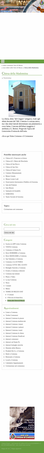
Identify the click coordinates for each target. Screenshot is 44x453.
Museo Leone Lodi (12, 179)
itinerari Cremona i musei (14, 324)
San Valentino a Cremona (14, 259)
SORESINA (10, 194)
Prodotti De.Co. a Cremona (15, 351)
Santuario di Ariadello (13, 191)
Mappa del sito (5, 448)
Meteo (8, 289)
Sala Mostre (10, 188)
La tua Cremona (11, 280)
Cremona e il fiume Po (13, 250)
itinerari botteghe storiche (14, 345)
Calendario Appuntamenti (14, 363)
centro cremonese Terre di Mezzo (13, 65)
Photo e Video (10, 277)
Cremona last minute (13, 274)
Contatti (8, 286)
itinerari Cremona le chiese (15, 333)
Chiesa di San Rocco (13, 164)
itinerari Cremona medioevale (16, 321)
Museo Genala (10, 176)
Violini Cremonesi (12, 315)
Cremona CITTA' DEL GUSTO (16, 265)
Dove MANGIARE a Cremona (16, 256)
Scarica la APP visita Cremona (16, 244)
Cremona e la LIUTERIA (14, 262)
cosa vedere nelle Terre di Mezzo (12, 68)
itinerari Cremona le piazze (15, 318)
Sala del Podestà (11, 185)
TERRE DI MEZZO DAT (14, 292)
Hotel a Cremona (11, 354)
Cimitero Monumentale (13, 173)
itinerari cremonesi (12, 339)
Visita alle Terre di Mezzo (16, 300)
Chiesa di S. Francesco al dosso (16, 158)
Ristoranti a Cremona (13, 357)
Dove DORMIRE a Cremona (15, 253)
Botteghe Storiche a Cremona (15, 268)
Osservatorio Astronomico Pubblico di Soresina (22, 182)
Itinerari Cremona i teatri (14, 330)
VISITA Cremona (11, 247)
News (7, 283)
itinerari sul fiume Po (13, 342)
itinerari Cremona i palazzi (15, 327)
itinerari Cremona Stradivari (15, 336)
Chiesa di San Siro (12, 167)
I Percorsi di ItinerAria (15, 298)
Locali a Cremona (12, 360)
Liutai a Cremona (11, 312)
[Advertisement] (22, 36)
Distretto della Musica (13, 348)
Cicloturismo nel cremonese (13, 209)
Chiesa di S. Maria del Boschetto (17, 161)
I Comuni (10, 295)
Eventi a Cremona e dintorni (15, 271)
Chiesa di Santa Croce (13, 170)
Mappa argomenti (16, 448)
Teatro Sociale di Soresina (14, 197)
